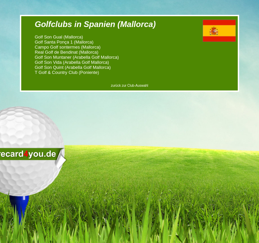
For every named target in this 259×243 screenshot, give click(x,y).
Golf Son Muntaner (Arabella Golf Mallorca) (77, 57)
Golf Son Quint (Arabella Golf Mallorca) (73, 67)
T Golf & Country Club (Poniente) (67, 72)
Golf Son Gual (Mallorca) (59, 36)
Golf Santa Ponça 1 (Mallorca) (64, 42)
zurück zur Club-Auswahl (129, 85)
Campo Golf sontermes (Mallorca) (67, 47)
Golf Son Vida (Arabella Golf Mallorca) (72, 62)
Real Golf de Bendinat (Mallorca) (66, 52)
